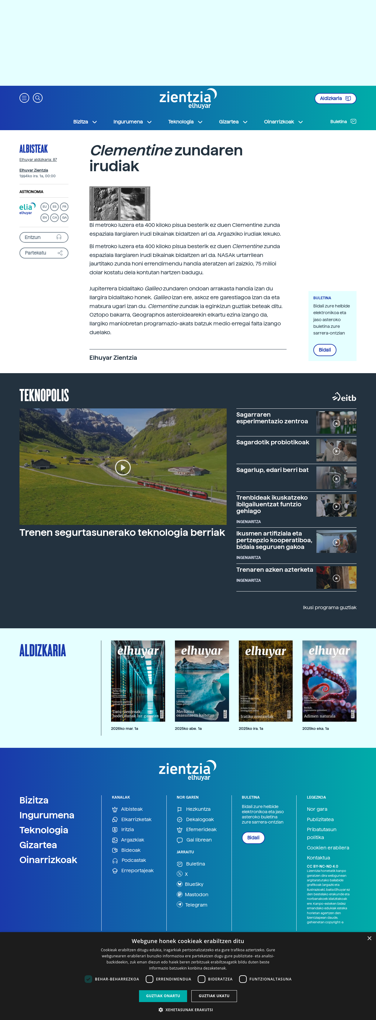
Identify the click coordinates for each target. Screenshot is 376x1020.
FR (64, 207)
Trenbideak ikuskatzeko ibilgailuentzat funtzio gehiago (272, 504)
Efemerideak (197, 830)
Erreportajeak (133, 871)
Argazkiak (128, 840)
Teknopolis (44, 394)
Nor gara (317, 809)
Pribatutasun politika (321, 833)
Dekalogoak (195, 820)
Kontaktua (318, 858)
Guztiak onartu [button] (163, 995)
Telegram (192, 904)
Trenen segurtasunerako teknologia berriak (122, 532)
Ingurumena (47, 815)
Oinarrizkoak (48, 859)
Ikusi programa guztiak (330, 607)
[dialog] (188, 976)
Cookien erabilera (328, 848)
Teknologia (43, 829)
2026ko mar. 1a (124, 728)
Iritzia (123, 830)
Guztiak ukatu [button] (214, 995)
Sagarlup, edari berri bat (272, 470)
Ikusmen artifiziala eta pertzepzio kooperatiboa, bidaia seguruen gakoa (274, 540)
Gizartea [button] (233, 122)
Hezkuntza (194, 809)
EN (45, 218)
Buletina (343, 121)
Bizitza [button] (85, 122)
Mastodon (192, 894)
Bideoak (126, 850)
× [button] (369, 938)
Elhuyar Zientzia (33, 170)
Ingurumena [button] (132, 122)
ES (54, 207)
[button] (24, 97)
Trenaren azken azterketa (274, 569)
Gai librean (194, 840)
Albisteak (33, 148)
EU (45, 207)
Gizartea (38, 844)
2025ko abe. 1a (188, 728)
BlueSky (190, 884)
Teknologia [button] (185, 122)
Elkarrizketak (131, 820)
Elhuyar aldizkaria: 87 (38, 160)
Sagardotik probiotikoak (272, 442)
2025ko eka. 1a (315, 728)
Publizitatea (320, 819)
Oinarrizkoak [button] (284, 122)
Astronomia (31, 192)
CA (54, 218)
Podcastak (129, 860)
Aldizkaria (335, 98)
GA (64, 218)
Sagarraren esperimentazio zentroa (272, 418)
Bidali (325, 350)
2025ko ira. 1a (251, 728)
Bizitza (34, 800)
